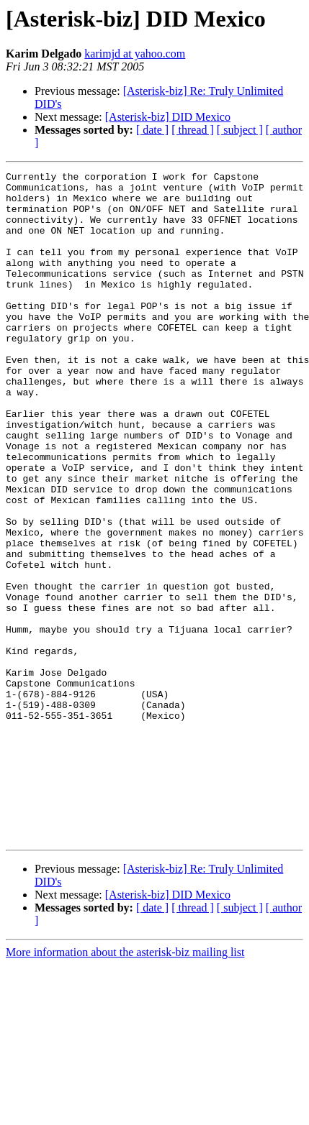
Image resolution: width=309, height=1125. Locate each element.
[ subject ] (240, 130)
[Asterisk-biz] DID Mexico (167, 117)
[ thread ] (192, 130)
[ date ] (152, 130)
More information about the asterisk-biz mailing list (125, 1086)
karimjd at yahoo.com (134, 53)
